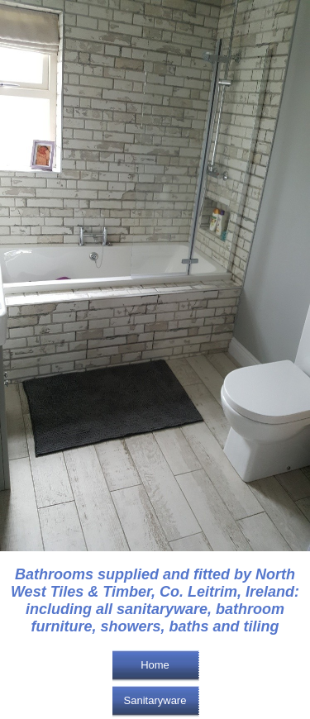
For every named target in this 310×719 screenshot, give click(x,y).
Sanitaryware (155, 700)
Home (155, 665)
